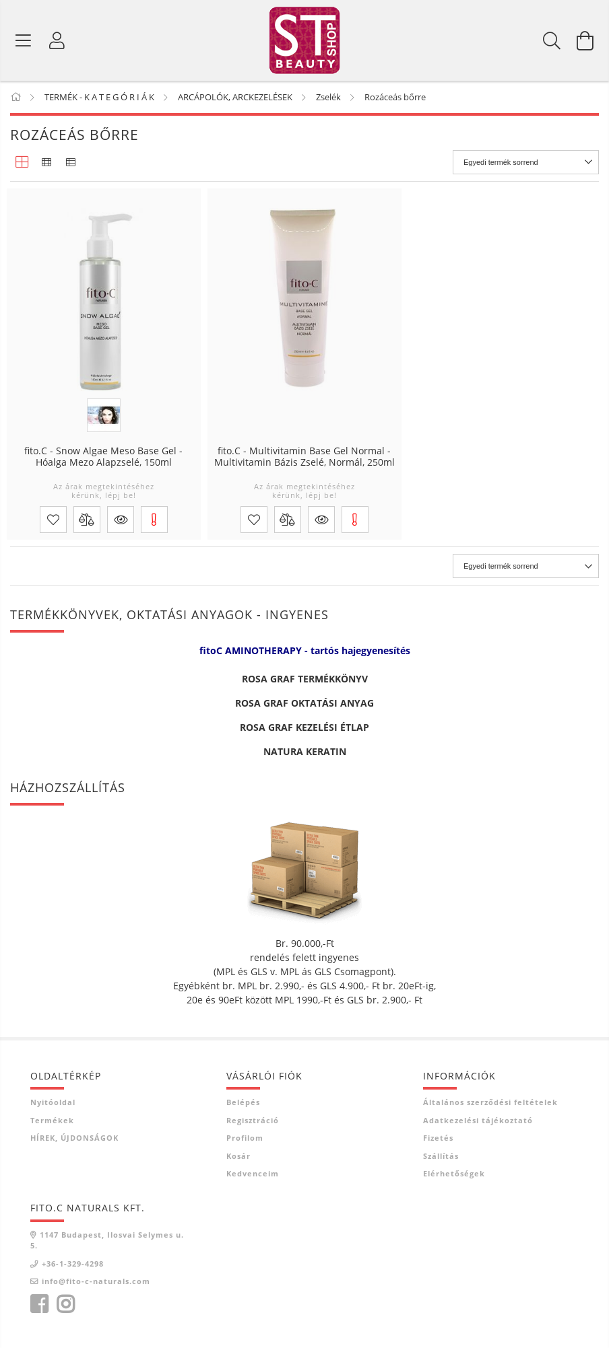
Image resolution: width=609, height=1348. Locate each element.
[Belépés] (57, 40)
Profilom (244, 1138)
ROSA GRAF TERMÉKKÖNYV (305, 678)
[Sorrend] (526, 162)
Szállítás (441, 1156)
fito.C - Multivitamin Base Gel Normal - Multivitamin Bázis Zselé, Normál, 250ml (304, 457)
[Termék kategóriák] (23, 40)
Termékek (52, 1120)
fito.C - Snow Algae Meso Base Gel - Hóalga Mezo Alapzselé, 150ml (103, 457)
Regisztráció (252, 1120)
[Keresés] (551, 40)
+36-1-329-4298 (73, 1263)
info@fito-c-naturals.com (96, 1281)
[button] (120, 519)
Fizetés (438, 1138)
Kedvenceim (252, 1173)
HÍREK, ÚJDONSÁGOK (74, 1138)
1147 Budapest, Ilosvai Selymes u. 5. (107, 1240)
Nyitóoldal (52, 1102)
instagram (65, 1304)
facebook (39, 1304)
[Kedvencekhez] (53, 519)
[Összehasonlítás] (86, 519)
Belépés (243, 1102)
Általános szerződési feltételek (490, 1102)
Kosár (238, 1156)
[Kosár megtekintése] (585, 40)
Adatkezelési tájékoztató (478, 1120)
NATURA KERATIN (304, 751)
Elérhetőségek (454, 1173)
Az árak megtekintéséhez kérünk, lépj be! (103, 490)
